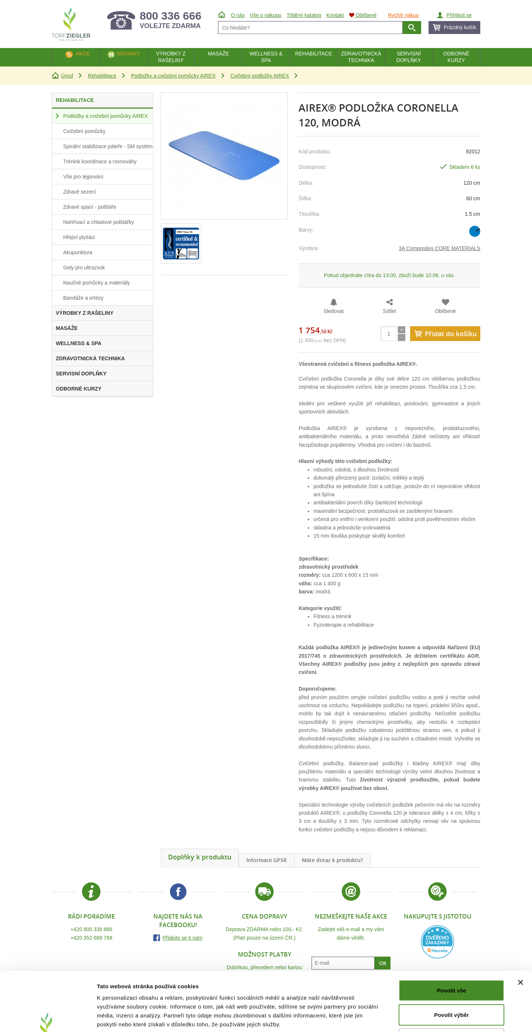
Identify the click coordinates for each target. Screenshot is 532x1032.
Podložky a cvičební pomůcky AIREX (173, 76)
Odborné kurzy (456, 57)
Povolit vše (451, 935)
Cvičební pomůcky (84, 131)
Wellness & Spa (265, 57)
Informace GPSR (266, 860)
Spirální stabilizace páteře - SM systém (108, 146)
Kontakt (335, 15)
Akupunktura (77, 252)
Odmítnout (451, 983)
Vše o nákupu (266, 15)
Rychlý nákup (403, 15)
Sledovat (334, 311)
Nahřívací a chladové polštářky (98, 222)
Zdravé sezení (79, 192)
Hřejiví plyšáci (79, 237)
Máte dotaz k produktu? (332, 860)
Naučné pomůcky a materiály (96, 283)
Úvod (67, 76)
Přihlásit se (458, 15)
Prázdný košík (460, 27)
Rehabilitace (102, 76)
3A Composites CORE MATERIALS (439, 248)
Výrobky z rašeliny (170, 57)
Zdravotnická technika (361, 57)
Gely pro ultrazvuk (84, 267)
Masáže (218, 54)
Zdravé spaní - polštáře (89, 207)
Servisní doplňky (408, 57)
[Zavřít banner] (520, 927)
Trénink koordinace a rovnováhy (100, 161)
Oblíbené (445, 311)
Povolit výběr (451, 959)
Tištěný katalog (304, 15)
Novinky (128, 54)
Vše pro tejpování (83, 177)
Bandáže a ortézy (83, 298)
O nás (238, 15)
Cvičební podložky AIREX (260, 76)
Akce (83, 54)
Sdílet (389, 311)
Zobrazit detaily (390, 1017)
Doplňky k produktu (199, 856)
